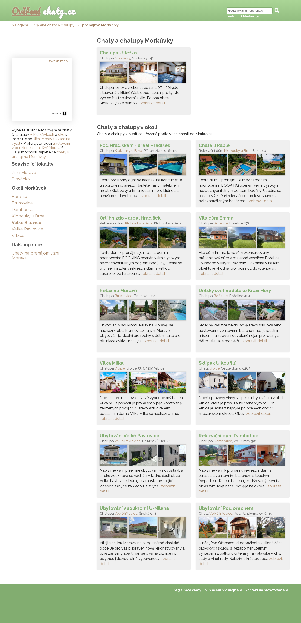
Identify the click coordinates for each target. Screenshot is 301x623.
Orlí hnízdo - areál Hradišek (130, 217)
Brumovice (123, 296)
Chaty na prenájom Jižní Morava (35, 255)
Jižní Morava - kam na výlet (41, 141)
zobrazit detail (153, 103)
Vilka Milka (112, 363)
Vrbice (120, 368)
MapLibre (56, 113)
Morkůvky (122, 58)
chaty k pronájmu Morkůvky (40, 154)
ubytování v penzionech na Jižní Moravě (41, 145)
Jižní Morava (24, 172)
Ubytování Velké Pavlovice (129, 435)
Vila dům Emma (216, 217)
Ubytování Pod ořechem (226, 508)
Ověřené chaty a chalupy (52, 25)
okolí (62, 134)
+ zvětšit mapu (58, 61)
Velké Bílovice (126, 513)
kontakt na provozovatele (266, 590)
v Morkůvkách (42, 134)
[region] (42, 91)
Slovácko (21, 178)
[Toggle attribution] (64, 113)
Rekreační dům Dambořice (228, 435)
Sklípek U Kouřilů (217, 363)
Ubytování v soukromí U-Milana (134, 508)
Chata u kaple (214, 145)
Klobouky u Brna (128, 151)
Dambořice (223, 441)
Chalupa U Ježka (118, 52)
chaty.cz (43, 11)
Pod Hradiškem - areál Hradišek (135, 145)
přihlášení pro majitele (223, 590)
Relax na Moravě (118, 290)
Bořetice (221, 223)
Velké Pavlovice (127, 441)
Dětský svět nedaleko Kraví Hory (235, 290)
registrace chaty (187, 590)
